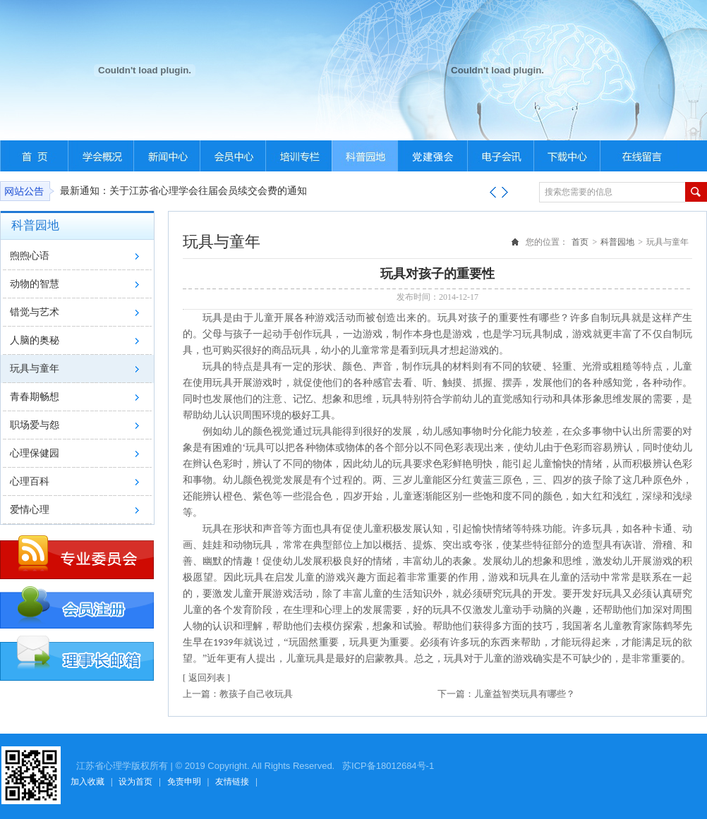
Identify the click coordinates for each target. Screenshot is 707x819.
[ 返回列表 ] (206, 677)
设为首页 (135, 782)
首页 (580, 242)
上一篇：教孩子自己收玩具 (238, 693)
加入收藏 (87, 782)
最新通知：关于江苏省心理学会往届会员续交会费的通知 (183, 191)
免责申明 (184, 782)
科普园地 (617, 242)
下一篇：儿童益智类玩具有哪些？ (506, 693)
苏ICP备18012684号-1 (386, 765)
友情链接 (232, 782)
